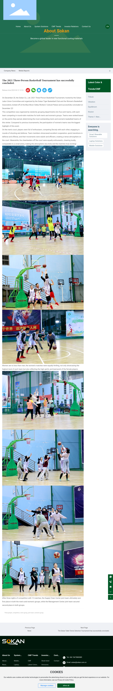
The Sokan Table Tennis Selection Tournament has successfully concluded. (83, 631)
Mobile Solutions (95, 146)
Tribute (91, 97)
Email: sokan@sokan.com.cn (76, 662)
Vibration (91, 102)
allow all (66, 685)
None (29, 631)
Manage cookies (46, 685)
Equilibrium (92, 107)
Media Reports (24, 71)
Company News (9, 71)
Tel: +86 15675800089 (74, 657)
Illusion (91, 112)
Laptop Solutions (96, 141)
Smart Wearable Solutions (95, 135)
